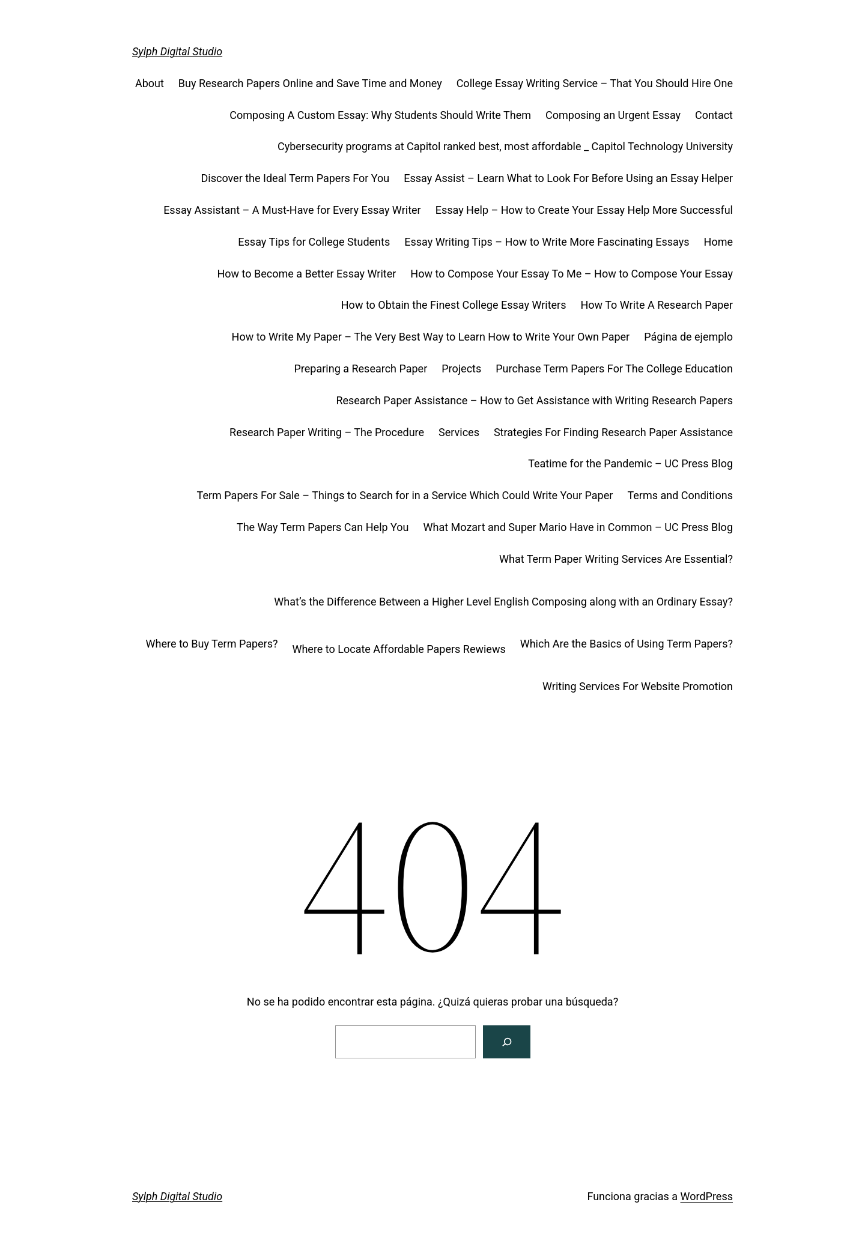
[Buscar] (506, 1041)
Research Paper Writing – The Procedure (326, 432)
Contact (714, 115)
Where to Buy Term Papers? (212, 643)
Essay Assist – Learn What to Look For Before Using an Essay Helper (568, 178)
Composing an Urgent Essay (613, 115)
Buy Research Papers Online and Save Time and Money (310, 83)
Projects (461, 368)
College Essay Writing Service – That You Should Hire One (595, 83)
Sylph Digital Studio (177, 51)
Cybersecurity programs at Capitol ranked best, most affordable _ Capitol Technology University (505, 146)
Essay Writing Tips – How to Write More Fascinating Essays (546, 241)
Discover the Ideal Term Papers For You (295, 178)
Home (718, 241)
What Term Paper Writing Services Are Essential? (616, 559)
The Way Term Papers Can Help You (323, 527)
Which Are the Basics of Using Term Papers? (626, 643)
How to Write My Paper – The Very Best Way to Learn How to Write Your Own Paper (431, 336)
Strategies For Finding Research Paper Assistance (613, 432)
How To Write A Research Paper (656, 305)
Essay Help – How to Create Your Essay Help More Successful (584, 210)
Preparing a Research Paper (360, 368)
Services (459, 432)
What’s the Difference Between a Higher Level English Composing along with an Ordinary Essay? (503, 601)
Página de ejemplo (688, 336)
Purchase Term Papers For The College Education (614, 368)
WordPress (707, 1196)
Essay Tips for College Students (314, 241)
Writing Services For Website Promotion (637, 686)
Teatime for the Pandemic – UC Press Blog (630, 463)
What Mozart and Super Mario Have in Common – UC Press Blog (578, 527)
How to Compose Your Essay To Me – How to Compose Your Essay (571, 273)
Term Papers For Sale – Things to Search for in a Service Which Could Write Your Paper (405, 495)
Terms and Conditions (680, 495)
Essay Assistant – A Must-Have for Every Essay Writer (292, 210)
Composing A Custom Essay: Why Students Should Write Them (380, 115)
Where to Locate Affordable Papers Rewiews (398, 649)
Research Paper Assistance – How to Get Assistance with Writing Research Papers (534, 400)
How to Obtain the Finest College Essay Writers (453, 305)
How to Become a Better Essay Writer (306, 273)
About (149, 83)
